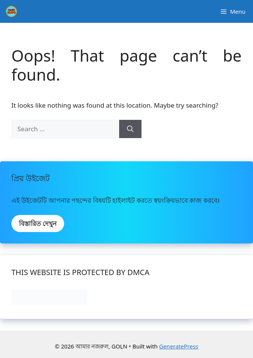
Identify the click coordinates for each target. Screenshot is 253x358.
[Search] (130, 129)
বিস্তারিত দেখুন (38, 223)
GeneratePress (178, 346)
